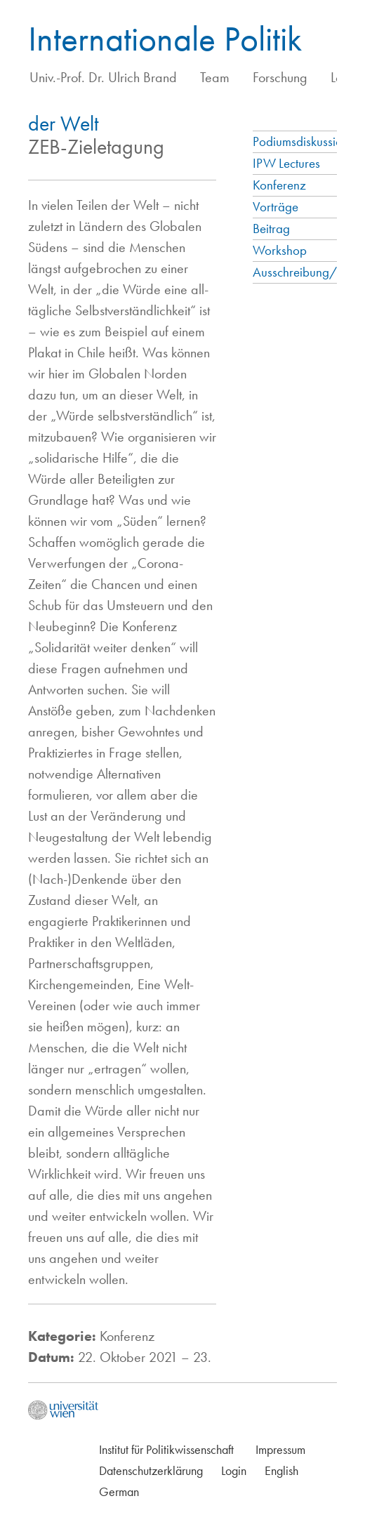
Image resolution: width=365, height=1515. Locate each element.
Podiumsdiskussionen (307, 141)
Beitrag (271, 228)
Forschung (280, 77)
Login (233, 1470)
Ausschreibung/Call (305, 272)
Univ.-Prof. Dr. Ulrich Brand (103, 77)
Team (215, 77)
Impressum (280, 1449)
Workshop (280, 250)
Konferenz (279, 185)
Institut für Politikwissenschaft (166, 1449)
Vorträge (275, 207)
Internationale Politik (165, 38)
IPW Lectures (286, 163)
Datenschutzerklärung (151, 1470)
